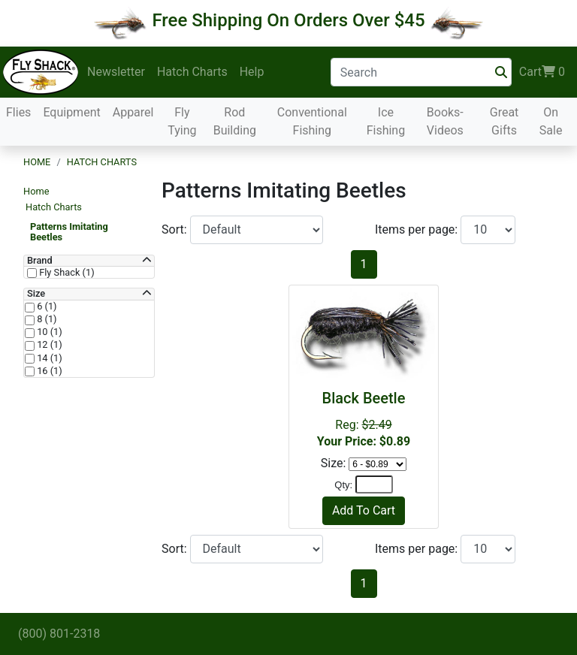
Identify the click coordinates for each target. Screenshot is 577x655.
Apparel (133, 112)
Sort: (176, 229)
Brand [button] (40, 260)
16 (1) (48, 371)
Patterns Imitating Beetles (69, 232)
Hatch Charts (192, 72)
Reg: (363, 418)
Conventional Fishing (312, 121)
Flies (18, 112)
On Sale (551, 121)
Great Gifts (504, 121)
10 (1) (48, 332)
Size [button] (36, 293)
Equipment (71, 112)
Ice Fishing (386, 121)
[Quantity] (374, 484)
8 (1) (46, 319)
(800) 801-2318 (59, 633)
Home (36, 162)
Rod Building (234, 121)
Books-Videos (445, 121)
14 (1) (48, 358)
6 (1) (46, 306)
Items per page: (418, 229)
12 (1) (48, 345)
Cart (542, 72)
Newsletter (116, 72)
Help (252, 72)
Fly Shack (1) (66, 272)
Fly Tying (182, 121)
